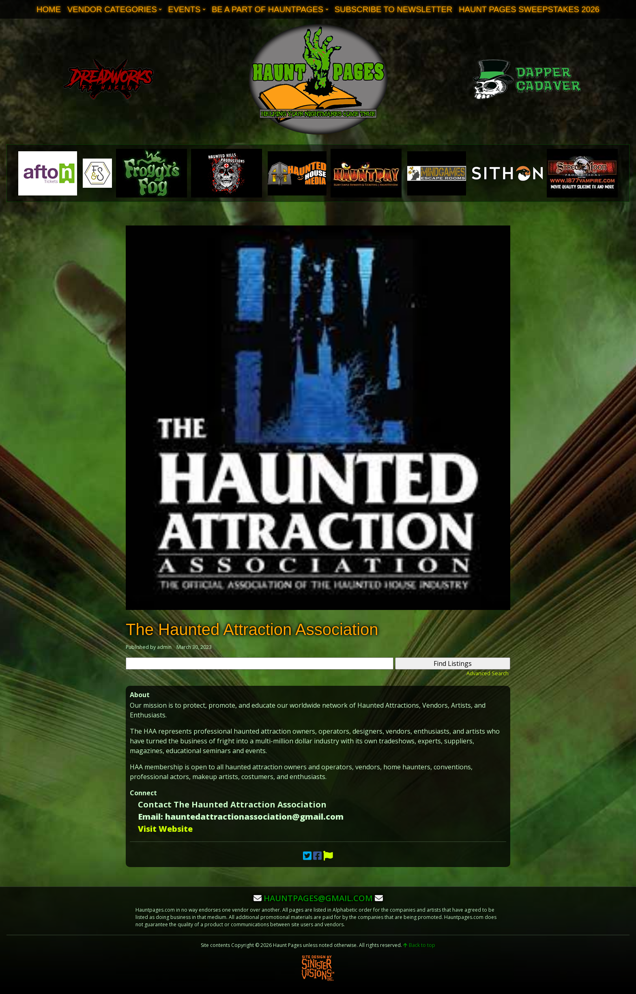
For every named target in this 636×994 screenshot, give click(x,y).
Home (49, 9)
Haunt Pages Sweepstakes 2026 (529, 9)
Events (184, 9)
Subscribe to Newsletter (393, 9)
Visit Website (165, 828)
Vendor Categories (112, 9)
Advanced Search (487, 673)
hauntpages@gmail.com (318, 898)
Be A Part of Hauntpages (267, 9)
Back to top (419, 945)
